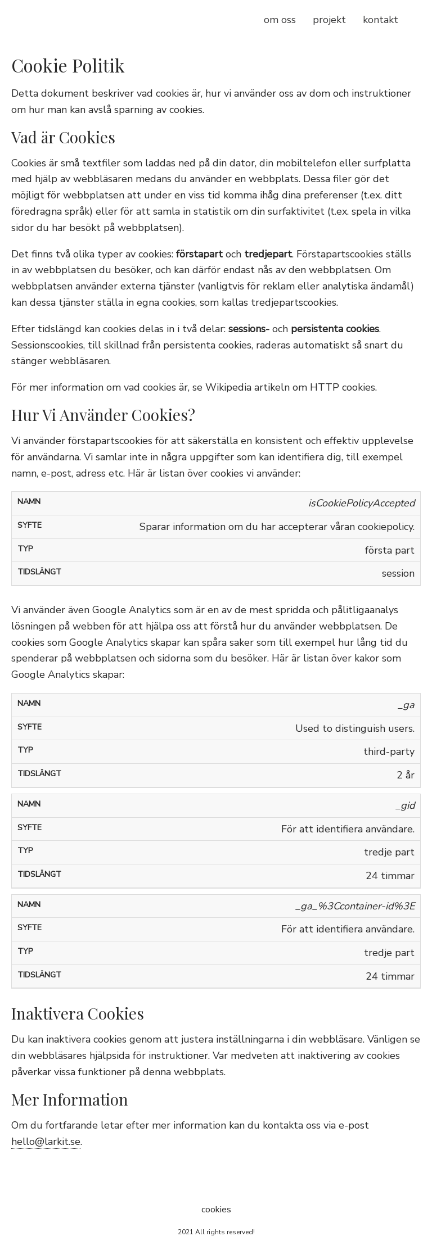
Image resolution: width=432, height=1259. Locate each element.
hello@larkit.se (45, 1141)
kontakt (380, 19)
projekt (329, 19)
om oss (280, 19)
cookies (216, 1209)
